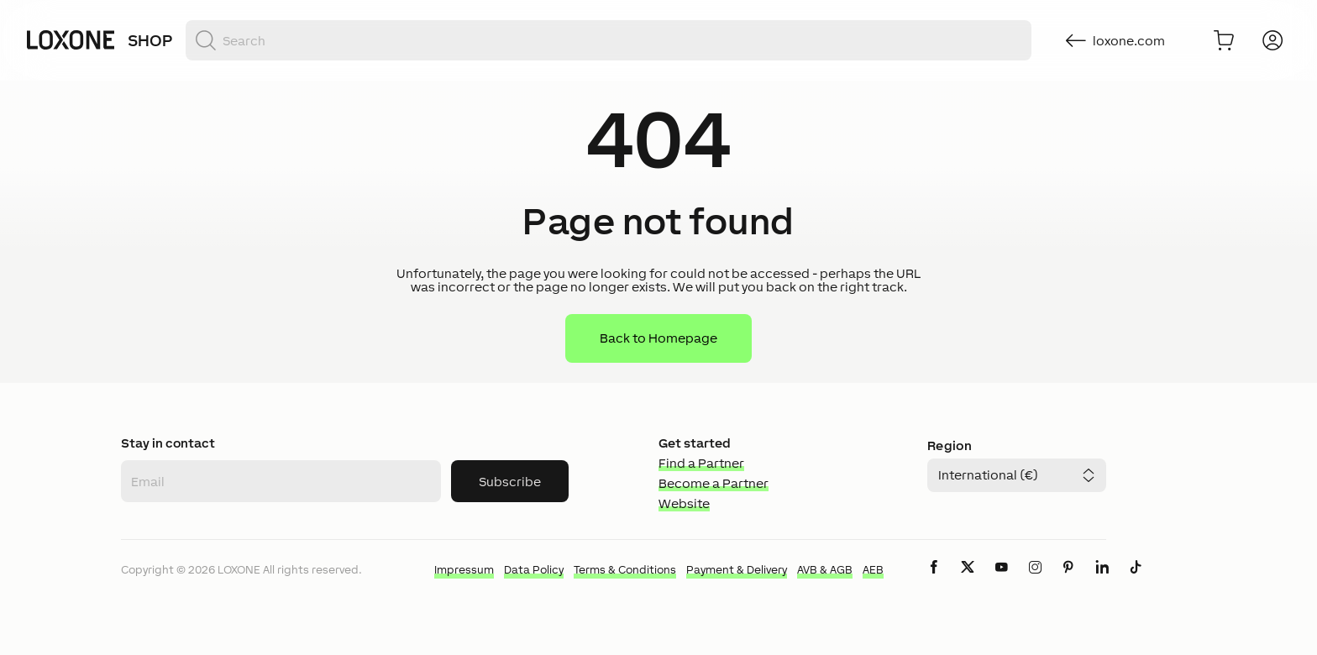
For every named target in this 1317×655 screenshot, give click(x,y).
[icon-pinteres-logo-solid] (1068, 580)
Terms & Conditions (625, 569)
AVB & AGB (825, 569)
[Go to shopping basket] (1223, 40)
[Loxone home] (70, 40)
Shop (150, 40)
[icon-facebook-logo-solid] (934, 580)
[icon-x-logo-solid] (967, 580)
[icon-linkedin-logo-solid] (1102, 580)
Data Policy (534, 569)
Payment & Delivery (736, 569)
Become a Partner (713, 483)
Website (684, 503)
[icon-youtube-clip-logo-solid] (1001, 580)
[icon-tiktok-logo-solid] (1135, 580)
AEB (873, 569)
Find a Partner (701, 463)
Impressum (464, 569)
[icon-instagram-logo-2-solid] (1035, 580)
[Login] (1272, 40)
